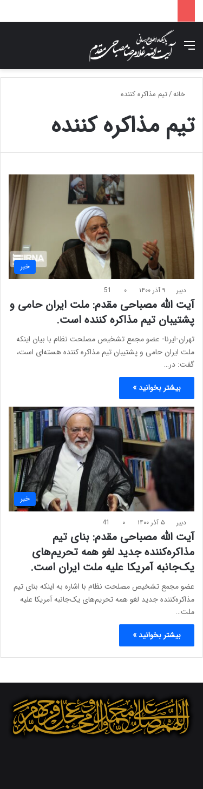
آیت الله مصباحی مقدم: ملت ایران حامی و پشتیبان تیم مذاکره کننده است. (102, 312)
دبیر (181, 290)
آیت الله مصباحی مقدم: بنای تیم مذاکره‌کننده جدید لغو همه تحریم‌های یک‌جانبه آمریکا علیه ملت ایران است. (112, 552)
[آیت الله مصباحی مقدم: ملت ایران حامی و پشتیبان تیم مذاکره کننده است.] (101, 226)
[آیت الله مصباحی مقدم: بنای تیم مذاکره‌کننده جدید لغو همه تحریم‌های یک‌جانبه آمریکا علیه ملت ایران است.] (101, 459)
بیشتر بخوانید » (157, 388)
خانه (183, 94)
